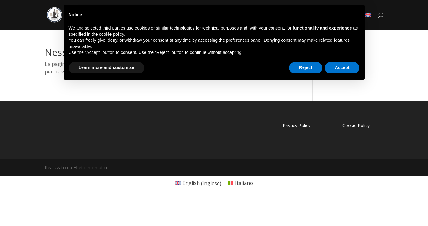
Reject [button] (305, 67)
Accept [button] (342, 67)
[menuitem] (198, 183)
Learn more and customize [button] (106, 67)
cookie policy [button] (111, 34)
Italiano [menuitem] (244, 183)
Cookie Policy (356, 125)
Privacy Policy (296, 125)
